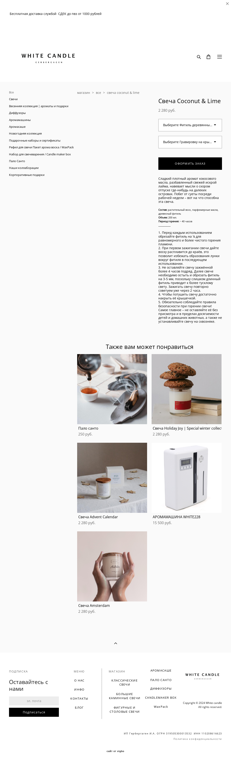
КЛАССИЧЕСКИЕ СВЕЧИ (124, 682)
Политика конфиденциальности (197, 739)
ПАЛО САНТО (161, 680)
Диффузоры (17, 113)
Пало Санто (17, 161)
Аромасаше (17, 127)
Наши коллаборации (24, 168)
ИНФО (79, 689)
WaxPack (161, 707)
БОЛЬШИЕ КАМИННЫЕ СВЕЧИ (124, 696)
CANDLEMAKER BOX (161, 698)
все (98, 92)
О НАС (79, 680)
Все (11, 92)
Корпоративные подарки (26, 175)
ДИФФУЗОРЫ (161, 688)
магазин (83, 92)
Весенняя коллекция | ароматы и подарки (38, 106)
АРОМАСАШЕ (161, 670)
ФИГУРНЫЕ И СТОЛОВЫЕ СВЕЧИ (125, 709)
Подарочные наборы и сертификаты (34, 140)
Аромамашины (20, 120)
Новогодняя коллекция (25, 133)
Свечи (13, 99)
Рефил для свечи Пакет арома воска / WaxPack (41, 147)
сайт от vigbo (115, 751)
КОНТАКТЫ (79, 698)
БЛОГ (79, 707)
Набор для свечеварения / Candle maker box (40, 154)
